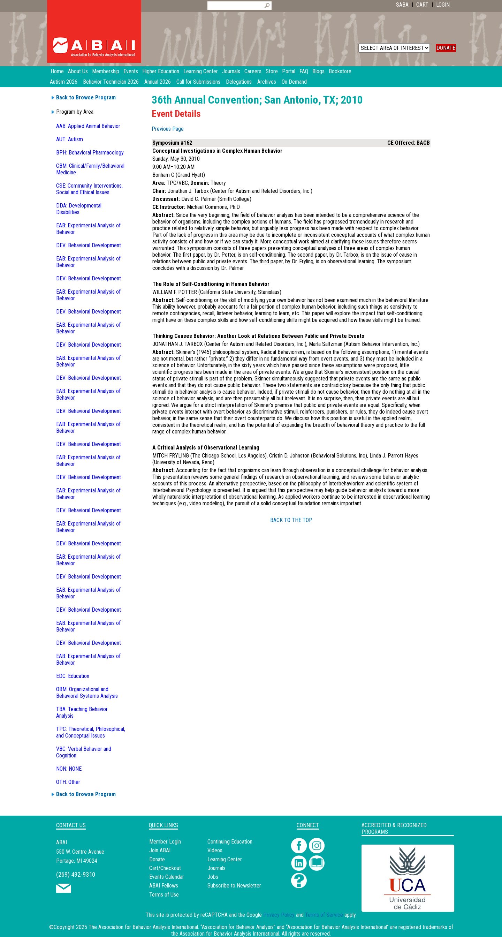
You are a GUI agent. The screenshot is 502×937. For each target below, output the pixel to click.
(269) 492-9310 (75, 874)
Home (57, 71)
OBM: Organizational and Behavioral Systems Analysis (87, 692)
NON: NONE (69, 768)
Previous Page (168, 129)
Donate (157, 859)
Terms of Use (164, 894)
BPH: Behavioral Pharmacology (90, 152)
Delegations (239, 81)
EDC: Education (72, 676)
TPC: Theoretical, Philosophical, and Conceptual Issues (90, 732)
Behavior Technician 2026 (111, 81)
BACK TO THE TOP (291, 520)
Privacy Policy (279, 915)
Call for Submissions (198, 81)
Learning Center (224, 859)
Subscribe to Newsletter (234, 885)
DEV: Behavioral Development (88, 245)
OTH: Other (68, 782)
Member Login (165, 841)
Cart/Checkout (165, 868)
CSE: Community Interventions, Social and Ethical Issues (89, 189)
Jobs (212, 877)
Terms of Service (324, 915)
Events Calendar (166, 877)
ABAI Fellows (163, 885)
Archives (266, 81)
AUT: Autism (69, 139)
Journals (216, 868)
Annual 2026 (157, 81)
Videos (214, 850)
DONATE (445, 48)
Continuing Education (229, 841)
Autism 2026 (63, 81)
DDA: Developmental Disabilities (78, 209)
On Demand (294, 81)
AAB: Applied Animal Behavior (88, 126)
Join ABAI (159, 850)
